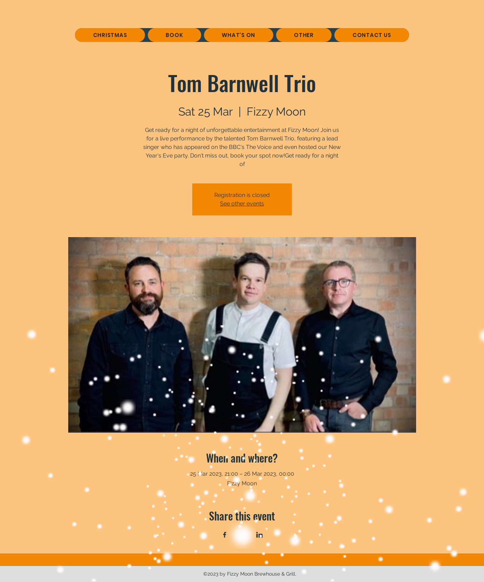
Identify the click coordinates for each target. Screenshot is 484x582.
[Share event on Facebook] (224, 535)
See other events (242, 203)
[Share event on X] (242, 535)
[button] (174, 35)
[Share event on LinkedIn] (259, 535)
